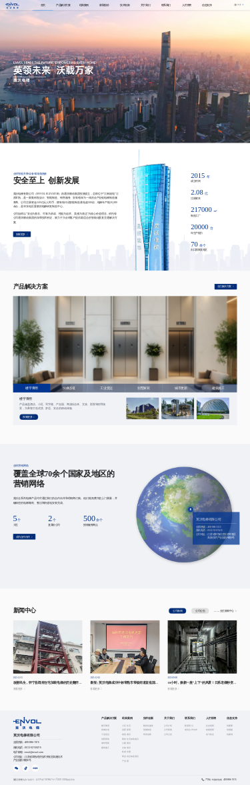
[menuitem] (43, 5)
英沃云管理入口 (20, 779)
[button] (238, 4)
